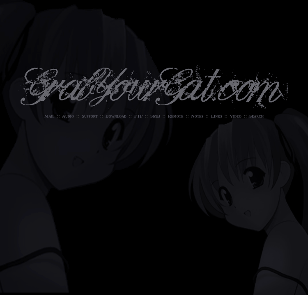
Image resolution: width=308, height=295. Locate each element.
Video (235, 115)
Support (90, 115)
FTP (138, 115)
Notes (197, 115)
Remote (176, 115)
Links (216, 115)
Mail (49, 115)
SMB (155, 115)
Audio (68, 115)
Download (116, 115)
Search (256, 115)
